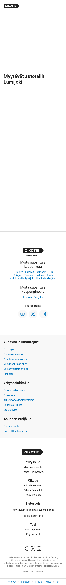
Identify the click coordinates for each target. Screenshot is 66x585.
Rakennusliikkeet (13, 405)
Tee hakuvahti (11, 426)
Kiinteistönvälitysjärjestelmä (19, 400)
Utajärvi (40, 278)
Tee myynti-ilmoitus (14, 349)
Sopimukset (10, 395)
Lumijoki (29, 272)
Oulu (50, 272)
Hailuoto (40, 275)
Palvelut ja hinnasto (14, 390)
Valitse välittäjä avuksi (16, 369)
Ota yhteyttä (10, 409)
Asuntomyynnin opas (15, 359)
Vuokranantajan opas (15, 364)
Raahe (50, 275)
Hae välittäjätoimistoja (16, 431)
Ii (22, 278)
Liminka (18, 272)
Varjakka (39, 297)
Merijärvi (51, 278)
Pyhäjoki (29, 278)
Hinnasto (9, 373)
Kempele (41, 272)
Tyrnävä (28, 275)
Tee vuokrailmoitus (14, 354)
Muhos (15, 278)
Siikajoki (18, 275)
